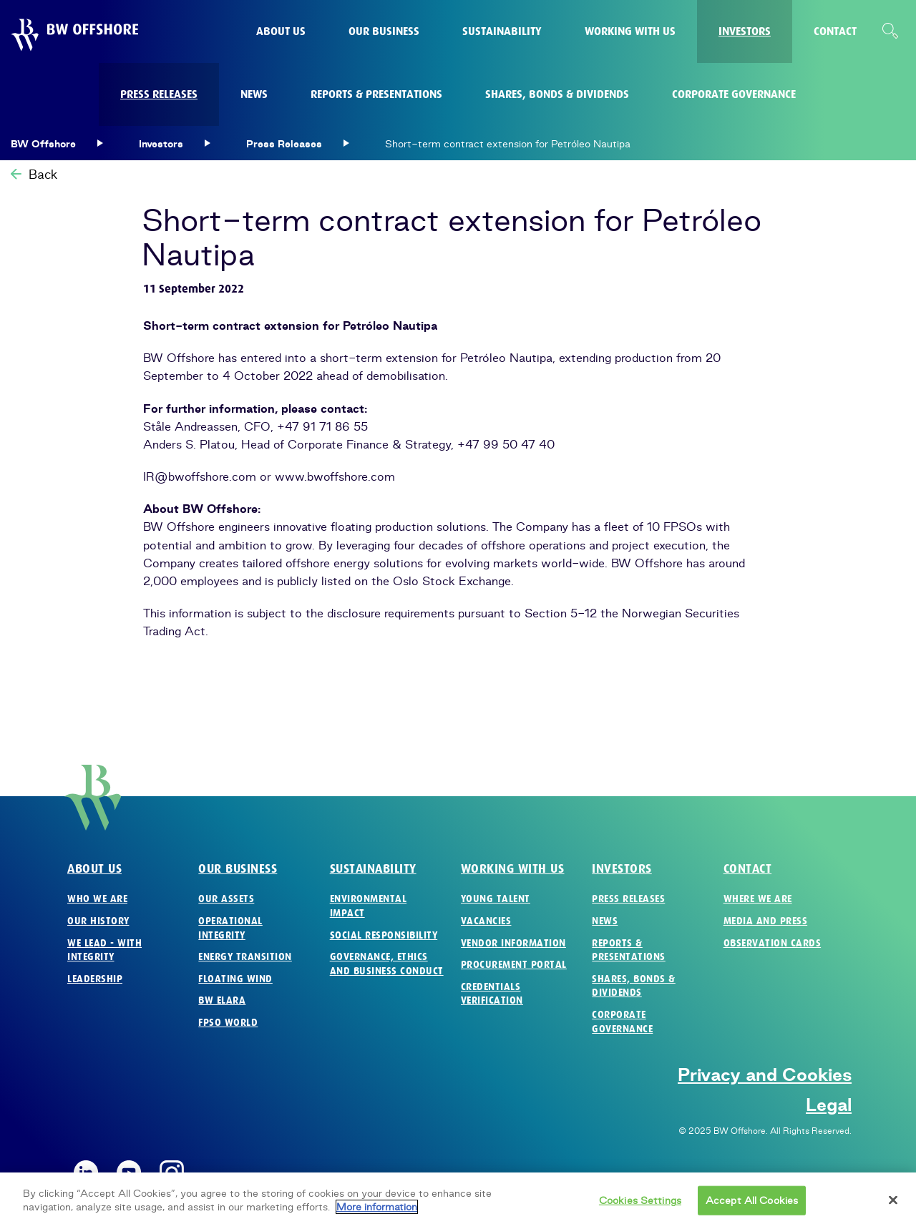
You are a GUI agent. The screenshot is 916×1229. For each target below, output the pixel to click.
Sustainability (373, 869)
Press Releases (628, 899)
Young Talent (495, 899)
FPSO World (228, 1023)
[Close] (893, 1205)
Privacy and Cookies (765, 1074)
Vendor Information (513, 943)
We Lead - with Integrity (104, 950)
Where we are (757, 899)
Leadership (94, 979)
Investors (622, 869)
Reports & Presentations (629, 950)
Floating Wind (235, 979)
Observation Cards (772, 943)
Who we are (97, 899)
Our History (98, 921)
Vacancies (486, 921)
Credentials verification (492, 994)
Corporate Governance (622, 1022)
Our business (237, 869)
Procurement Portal (514, 965)
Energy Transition (245, 957)
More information (376, 1212)
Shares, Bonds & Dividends (634, 986)
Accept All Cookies (752, 1205)
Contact (747, 869)
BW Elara (221, 1000)
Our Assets (226, 899)
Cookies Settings (640, 1205)
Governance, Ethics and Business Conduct (387, 964)
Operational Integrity (230, 928)
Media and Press (765, 921)
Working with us (513, 869)
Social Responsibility (384, 935)
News (605, 921)
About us (94, 869)
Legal (829, 1104)
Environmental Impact (368, 906)
